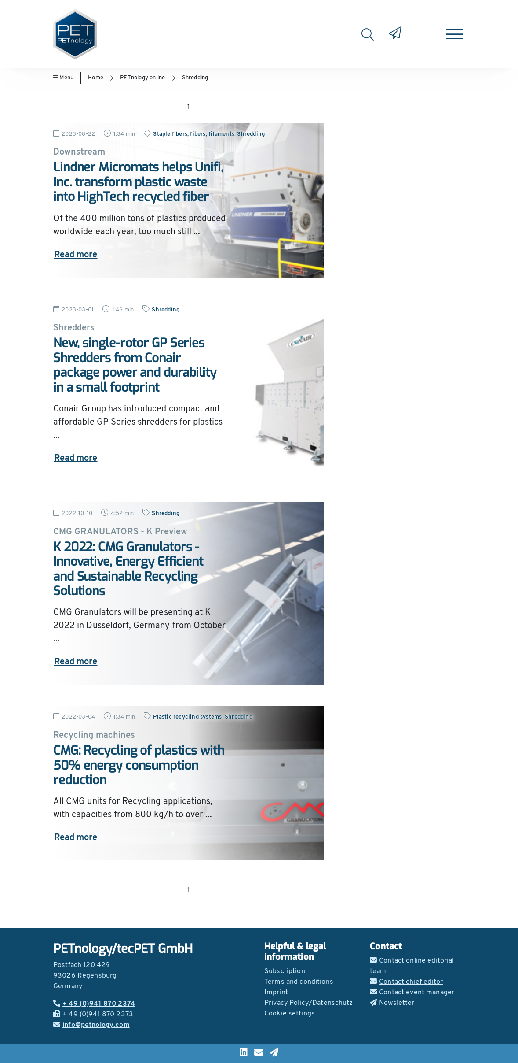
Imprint (276, 992)
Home (95, 78)
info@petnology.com (91, 1025)
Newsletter (392, 1003)
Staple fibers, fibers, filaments (193, 134)
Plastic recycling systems (187, 717)
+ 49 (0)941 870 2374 (94, 1003)
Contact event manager (412, 992)
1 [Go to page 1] (188, 107)
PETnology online (142, 78)
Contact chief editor (406, 981)
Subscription (284, 971)
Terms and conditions (298, 981)
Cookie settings (289, 1013)
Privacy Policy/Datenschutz (308, 1003)
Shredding (195, 78)
